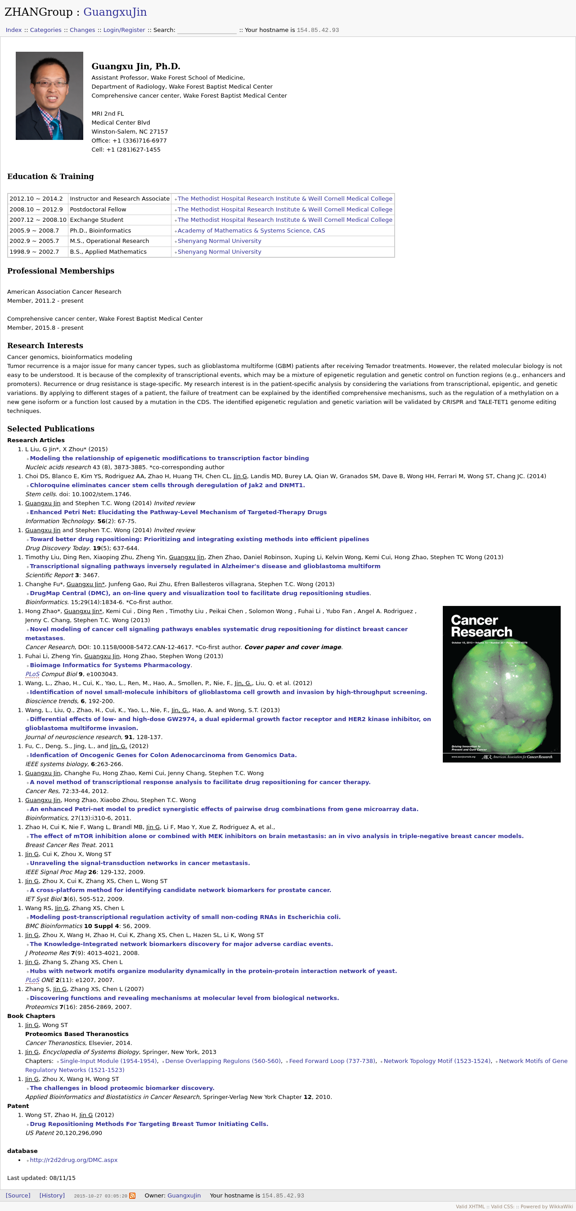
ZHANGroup (38, 12)
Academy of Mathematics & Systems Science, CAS (251, 230)
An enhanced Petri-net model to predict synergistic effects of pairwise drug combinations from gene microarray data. (224, 809)
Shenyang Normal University (219, 241)
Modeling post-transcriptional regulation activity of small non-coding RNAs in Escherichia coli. (185, 917)
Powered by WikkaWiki (547, 1206)
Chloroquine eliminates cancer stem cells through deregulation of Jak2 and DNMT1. (167, 485)
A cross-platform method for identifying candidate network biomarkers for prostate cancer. (180, 890)
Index (14, 30)
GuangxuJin (115, 12)
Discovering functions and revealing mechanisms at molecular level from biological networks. (184, 998)
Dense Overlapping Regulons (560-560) (223, 1061)
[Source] (18, 1195)
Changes (82, 30)
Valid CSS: (502, 1206)
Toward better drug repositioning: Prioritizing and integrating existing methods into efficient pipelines (199, 539)
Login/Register (124, 30)
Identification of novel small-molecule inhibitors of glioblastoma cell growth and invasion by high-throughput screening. (228, 692)
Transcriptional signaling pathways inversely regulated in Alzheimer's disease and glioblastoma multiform (205, 566)
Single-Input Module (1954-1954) (108, 1061)
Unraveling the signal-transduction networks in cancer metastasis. (140, 863)
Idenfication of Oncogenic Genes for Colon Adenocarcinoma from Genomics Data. (163, 755)
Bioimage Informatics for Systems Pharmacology (110, 665)
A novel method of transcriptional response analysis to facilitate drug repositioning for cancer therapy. (200, 782)
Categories (46, 30)
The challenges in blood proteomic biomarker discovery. (122, 1088)
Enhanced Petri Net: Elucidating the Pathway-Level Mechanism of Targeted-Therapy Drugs (178, 512)
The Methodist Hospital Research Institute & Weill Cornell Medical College (285, 198)
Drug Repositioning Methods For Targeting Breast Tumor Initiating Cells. (149, 1124)
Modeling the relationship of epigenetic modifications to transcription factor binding (169, 458)
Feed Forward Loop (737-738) (332, 1061)
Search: (165, 30)
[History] (52, 1195)
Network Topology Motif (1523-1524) (437, 1061)
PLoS (32, 674)
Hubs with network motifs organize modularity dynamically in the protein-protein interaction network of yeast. (213, 971)
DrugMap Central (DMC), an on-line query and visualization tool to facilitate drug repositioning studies (199, 593)
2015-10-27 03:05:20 (100, 1196)
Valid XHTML (470, 1206)
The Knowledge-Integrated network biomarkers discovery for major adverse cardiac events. (181, 944)
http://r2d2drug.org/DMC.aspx (73, 1160)
